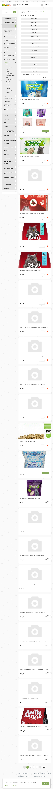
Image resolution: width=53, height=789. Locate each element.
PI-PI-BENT (8, 85)
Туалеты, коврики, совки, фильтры (9, 109)
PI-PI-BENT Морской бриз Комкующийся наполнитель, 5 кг (32, 241)
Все (44, 767)
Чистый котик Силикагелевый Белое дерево (29, 156)
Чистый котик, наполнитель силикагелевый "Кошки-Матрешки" (33, 470)
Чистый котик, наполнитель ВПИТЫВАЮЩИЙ (29, 498)
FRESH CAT (8, 64)
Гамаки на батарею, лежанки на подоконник (10, 37)
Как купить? (5, 1)
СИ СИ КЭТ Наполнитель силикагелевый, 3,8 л (29, 698)
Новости (27, 1)
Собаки (6, 126)
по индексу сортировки (25, 74)
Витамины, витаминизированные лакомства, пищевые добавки (10, 141)
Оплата (16, 1)
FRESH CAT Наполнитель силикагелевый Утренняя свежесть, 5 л (33, 327)
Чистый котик (9, 90)
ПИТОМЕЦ (8, 92)
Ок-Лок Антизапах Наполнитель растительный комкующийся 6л (33, 755)
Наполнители (7, 62)
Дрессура (6, 150)
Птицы (6, 115)
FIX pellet (8, 81)
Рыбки (5, 122)
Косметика (6, 50)
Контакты (32, 1)
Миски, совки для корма (8, 173)
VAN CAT (8, 86)
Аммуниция (7, 135)
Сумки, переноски (8, 180)
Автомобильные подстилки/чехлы (9, 131)
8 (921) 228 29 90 (22, 5)
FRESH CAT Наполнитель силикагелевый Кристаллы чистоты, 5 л (33, 413)
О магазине (21, 1)
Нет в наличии (45, 132)
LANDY (7, 69)
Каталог (36, 11)
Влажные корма (7, 34)
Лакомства (6, 52)
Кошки (41, 11)
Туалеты (6, 188)
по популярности (24, 75)
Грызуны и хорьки (9, 22)
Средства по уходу (8, 98)
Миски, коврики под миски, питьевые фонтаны (10, 56)
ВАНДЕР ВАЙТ (9, 67)
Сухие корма (7, 101)
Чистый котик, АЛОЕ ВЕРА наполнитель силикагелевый (31, 555)
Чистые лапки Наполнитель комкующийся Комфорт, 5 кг (32, 584)
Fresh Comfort (9, 66)
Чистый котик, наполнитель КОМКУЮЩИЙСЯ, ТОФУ (31, 127)
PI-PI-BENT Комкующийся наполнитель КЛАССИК (30, 270)
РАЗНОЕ (7, 77)
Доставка (11, 1)
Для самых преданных (11, 75)
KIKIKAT (7, 71)
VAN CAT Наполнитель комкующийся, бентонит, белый (31, 213)
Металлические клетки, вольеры (8, 167)
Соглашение (43, 1)
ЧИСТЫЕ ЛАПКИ (9, 79)
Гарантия (38, 1)
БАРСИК (8, 88)
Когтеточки (6, 47)
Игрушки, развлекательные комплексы (10, 44)
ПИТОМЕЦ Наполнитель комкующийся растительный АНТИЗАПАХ (34, 726)
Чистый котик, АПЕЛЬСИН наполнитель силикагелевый (31, 527)
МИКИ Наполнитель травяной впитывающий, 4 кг (30, 184)
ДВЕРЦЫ (6, 40)
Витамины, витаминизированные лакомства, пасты (9, 30)
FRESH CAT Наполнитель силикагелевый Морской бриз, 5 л (32, 356)
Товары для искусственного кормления (10, 105)
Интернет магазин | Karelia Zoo (27, 11)
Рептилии (6, 119)
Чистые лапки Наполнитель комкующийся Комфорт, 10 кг (32, 612)
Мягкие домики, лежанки (9, 59)
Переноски (6, 96)
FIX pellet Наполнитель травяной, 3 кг (27, 441)
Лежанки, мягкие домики (8, 162)
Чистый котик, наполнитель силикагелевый (29, 99)
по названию (38, 74)
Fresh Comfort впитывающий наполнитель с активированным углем (34, 299)
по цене (32, 74)
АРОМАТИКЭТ (9, 73)
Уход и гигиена (8, 18)
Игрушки (6, 154)
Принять (45, 783)
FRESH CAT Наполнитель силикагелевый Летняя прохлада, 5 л (33, 384)
